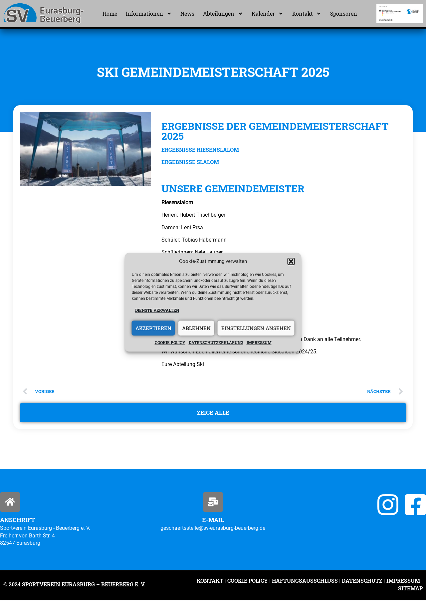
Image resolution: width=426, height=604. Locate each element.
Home (110, 13)
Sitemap (410, 591)
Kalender (268, 14)
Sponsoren (343, 13)
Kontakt (306, 14)
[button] (291, 261)
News (187, 13)
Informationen (149, 14)
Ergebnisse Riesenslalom (200, 149)
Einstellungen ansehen (256, 328)
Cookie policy (170, 342)
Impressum (259, 342)
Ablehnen (196, 328)
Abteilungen (223, 14)
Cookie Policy (247, 584)
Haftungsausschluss (305, 584)
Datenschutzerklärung (216, 342)
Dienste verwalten (157, 310)
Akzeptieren (153, 328)
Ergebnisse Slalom (190, 161)
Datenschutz (362, 584)
